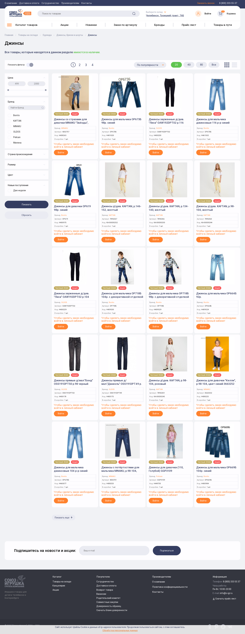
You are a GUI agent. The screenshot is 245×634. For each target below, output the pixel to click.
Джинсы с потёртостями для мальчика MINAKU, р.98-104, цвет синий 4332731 (120, 471)
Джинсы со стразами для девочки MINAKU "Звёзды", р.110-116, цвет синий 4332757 (73, 123)
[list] (233, 65)
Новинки (91, 25)
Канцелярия (58, 585)
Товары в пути (222, 25)
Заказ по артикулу (125, 25)
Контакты (86, 3)
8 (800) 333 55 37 (231, 581)
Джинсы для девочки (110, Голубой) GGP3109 (166, 469)
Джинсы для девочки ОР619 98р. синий (72, 208)
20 (176, 64)
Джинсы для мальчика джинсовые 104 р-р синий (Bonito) (71, 471)
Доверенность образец (108, 606)
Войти (61, 152)
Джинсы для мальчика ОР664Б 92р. (216, 295)
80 (201, 64)
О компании (11, 3)
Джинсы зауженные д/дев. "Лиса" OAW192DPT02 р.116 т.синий (166, 123)
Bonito (111, 128)
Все (214, 64)
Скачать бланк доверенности (111, 610)
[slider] (8, 90)
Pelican (159, 476)
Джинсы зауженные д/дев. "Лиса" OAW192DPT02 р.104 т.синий (71, 297)
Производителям (70, 3)
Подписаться (167, 550)
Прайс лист (189, 25)
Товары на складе (61, 581)
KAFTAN (112, 215)
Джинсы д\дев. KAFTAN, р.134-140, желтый (168, 208)
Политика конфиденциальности (170, 586)
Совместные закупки (107, 602)
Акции (64, 25)
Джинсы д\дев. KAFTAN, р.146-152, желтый (121, 208)
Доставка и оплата (29, 3)
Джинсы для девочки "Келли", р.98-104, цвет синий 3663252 (216, 382)
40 (189, 64)
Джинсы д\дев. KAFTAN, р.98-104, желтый (215, 208)
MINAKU (64, 128)
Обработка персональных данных (120, 630)
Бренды (159, 25)
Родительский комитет (108, 598)
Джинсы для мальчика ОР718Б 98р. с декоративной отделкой (169, 295)
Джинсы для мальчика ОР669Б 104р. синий (216, 469)
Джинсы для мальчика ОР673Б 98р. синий (121, 121)
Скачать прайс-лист (224, 598)
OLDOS (159, 128)
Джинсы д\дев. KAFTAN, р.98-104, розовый (168, 382)
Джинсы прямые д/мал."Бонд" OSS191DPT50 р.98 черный (73, 382)
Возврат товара (104, 590)
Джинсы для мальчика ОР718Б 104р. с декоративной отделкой (122, 295)
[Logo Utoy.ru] (20, 12)
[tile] (226, 65)
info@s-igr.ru (226, 593)
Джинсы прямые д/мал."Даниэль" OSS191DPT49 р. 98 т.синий (121, 384)
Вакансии (101, 594)
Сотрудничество (50, 3)
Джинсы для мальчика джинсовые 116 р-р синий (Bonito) (213, 123)
